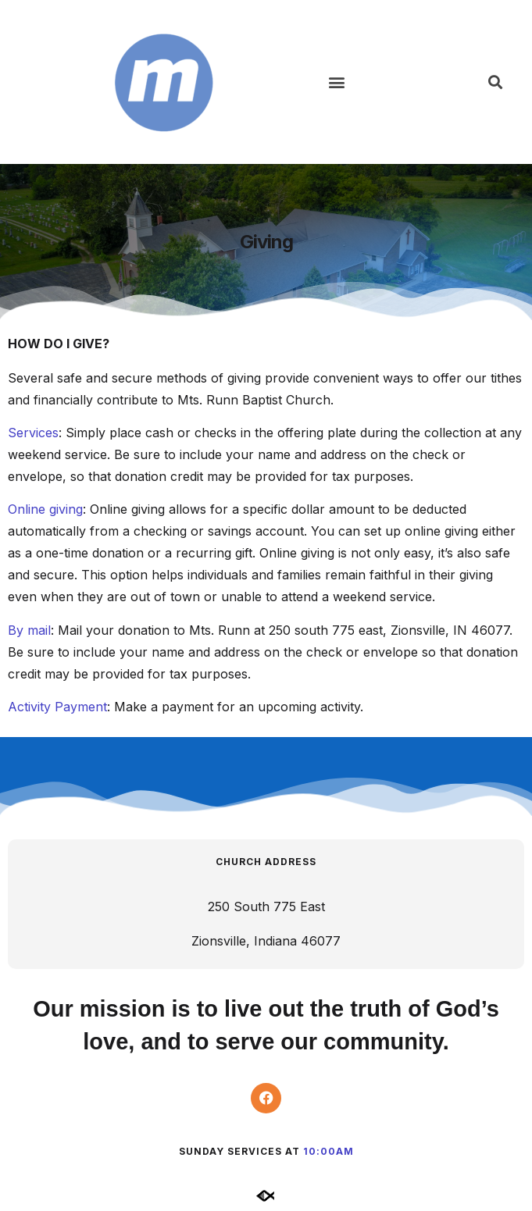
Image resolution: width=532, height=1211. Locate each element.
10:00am (328, 1151)
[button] (337, 82)
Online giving (45, 509)
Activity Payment (57, 706)
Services (33, 432)
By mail (29, 630)
